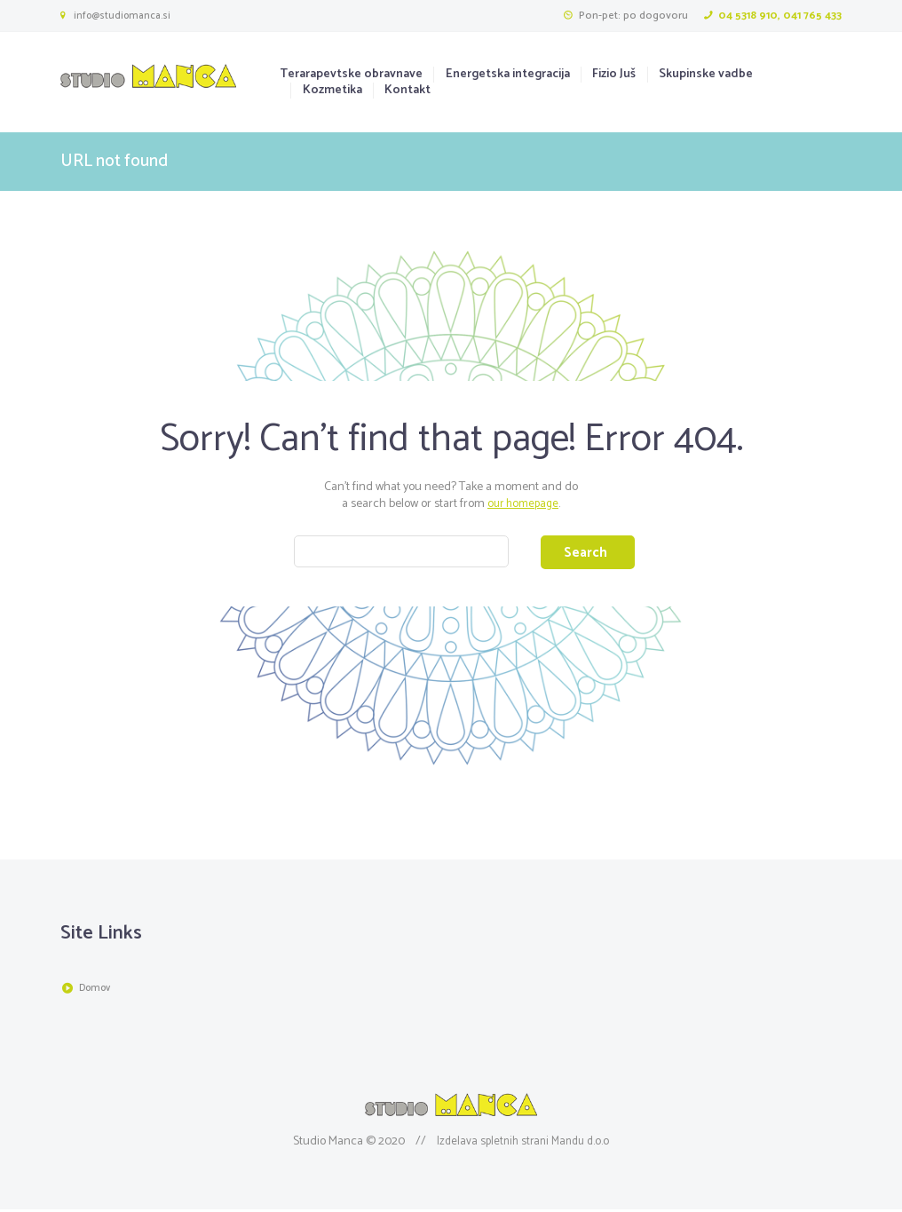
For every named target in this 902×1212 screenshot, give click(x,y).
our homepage (523, 504)
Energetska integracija (508, 75)
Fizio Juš (614, 75)
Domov (97, 992)
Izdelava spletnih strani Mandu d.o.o (523, 1144)
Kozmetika (332, 91)
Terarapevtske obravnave (351, 75)
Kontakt (407, 91)
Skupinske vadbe (706, 75)
